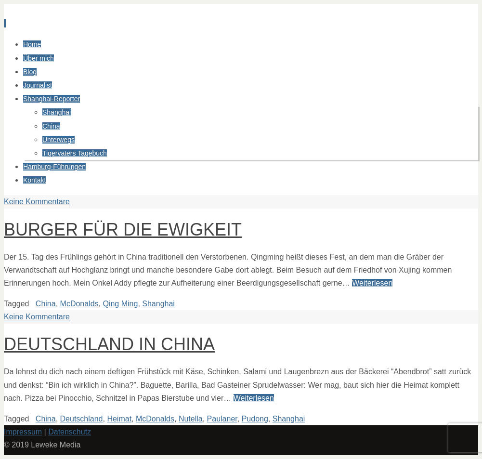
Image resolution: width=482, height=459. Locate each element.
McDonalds (79, 304)
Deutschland (81, 419)
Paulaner (222, 419)
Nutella (191, 419)
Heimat (119, 419)
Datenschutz (69, 432)
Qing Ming (120, 304)
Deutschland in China (109, 344)
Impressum (23, 432)
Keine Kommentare (37, 201)
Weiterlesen (372, 283)
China (46, 304)
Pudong (255, 419)
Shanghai (158, 304)
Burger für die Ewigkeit (123, 229)
